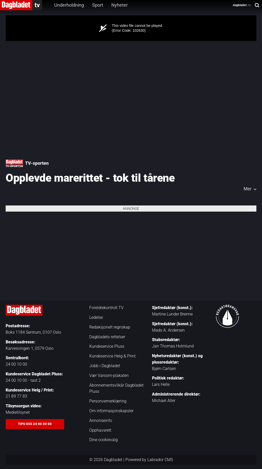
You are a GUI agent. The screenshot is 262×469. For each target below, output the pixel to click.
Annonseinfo (100, 420)
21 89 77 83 (16, 396)
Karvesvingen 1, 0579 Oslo (29, 348)
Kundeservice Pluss (106, 346)
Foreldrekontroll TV (106, 307)
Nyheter (119, 5)
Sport (97, 5)
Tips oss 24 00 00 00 (35, 424)
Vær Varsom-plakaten (109, 375)
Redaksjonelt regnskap (109, 327)
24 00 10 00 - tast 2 (23, 380)
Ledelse (96, 317)
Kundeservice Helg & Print (112, 356)
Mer (248, 189)
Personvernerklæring (107, 401)
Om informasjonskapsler (111, 410)
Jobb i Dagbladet (104, 365)
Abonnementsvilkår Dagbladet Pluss (116, 388)
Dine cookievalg (103, 439)
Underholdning (69, 5)
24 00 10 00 (16, 364)
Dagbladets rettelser (107, 336)
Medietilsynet (18, 412)
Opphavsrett (100, 430)
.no (242, 5)
